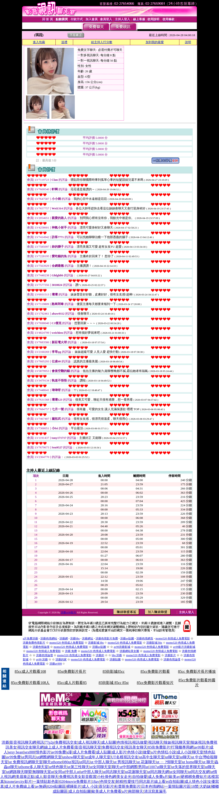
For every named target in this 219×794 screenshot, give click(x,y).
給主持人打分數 (101, 42)
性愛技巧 (131, 782)
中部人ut (73, 772)
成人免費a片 (158, 777)
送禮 (64, 42)
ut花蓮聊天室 (136, 772)
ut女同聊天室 (100, 767)
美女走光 (123, 777)
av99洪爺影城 (122, 646)
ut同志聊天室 (113, 772)
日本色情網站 (152, 786)
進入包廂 (39, 42)
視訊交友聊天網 (30, 747)
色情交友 (107, 782)
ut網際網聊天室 (49, 757)
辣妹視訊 (198, 742)
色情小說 (134, 752)
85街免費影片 (159, 747)
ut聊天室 (172, 757)
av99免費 (58, 752)
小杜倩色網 (106, 777)
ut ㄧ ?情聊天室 (168, 762)
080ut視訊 (71, 762)
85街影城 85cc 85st (114, 683)
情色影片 (43, 752)
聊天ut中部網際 (124, 767)
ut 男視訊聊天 (125, 762)
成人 (39, 777)
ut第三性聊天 (78, 767)
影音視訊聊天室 (88, 747)
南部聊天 (135, 791)
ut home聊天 (192, 762)
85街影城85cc (113, 671)
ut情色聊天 (58, 767)
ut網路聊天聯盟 (18, 772)
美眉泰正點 (25, 777)
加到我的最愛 (155, 42)
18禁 (194, 786)
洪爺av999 (55, 663)
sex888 (29, 752)
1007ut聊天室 (160, 767)
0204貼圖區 (56, 786)
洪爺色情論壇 (41, 646)
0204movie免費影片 (75, 782)
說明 (188, 42)
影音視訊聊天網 (23, 742)
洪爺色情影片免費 (107, 638)
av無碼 (40, 786)
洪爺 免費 (71, 651)
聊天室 (197, 752)
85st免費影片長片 (72, 671)
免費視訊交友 (66, 742)
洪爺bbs (75, 638)
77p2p (49, 742)
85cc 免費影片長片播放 (197, 671)
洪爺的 (100, 655)
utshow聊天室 (73, 757)
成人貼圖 (108, 742)
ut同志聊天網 (158, 772)
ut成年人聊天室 (97, 757)
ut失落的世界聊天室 (187, 767)
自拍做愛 (139, 777)
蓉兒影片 (106, 786)
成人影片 (119, 752)
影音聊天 (51, 777)
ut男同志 (29, 757)
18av (95, 782)
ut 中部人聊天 (101, 762)
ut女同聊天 (178, 772)
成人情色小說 (196, 782)
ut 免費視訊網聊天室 (25, 762)
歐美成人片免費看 (106, 791)
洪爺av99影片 (69, 612)
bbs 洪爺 (117, 655)
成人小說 (184, 752)
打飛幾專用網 (182, 747)
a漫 (69, 752)
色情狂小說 (166, 752)
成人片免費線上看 (19, 786)
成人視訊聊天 (89, 742)
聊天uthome (52, 762)
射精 (119, 782)
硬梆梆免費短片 (194, 777)
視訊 (40, 742)
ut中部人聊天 (91, 772)
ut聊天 (185, 757)
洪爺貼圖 (115, 659)
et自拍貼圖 (175, 782)
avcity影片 (23, 782)
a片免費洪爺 (30, 638)
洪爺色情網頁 (144, 638)
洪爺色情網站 (48, 638)
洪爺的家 (61, 659)
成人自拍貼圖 (79, 791)
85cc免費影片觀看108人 (30, 683)
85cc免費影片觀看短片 (155, 683)
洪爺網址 (87, 638)
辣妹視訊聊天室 (177, 742)
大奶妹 (205, 786)
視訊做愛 (139, 742)
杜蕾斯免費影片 (127, 786)
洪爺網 (63, 638)
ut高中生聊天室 (151, 757)
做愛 (146, 752)
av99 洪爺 (42, 659)
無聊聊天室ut (43, 772)
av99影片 (201, 747)
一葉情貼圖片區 (177, 786)
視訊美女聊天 (136, 747)
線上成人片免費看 (59, 747)
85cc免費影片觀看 (155, 671)
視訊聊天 (155, 742)
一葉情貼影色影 (46, 782)
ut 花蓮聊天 (146, 762)
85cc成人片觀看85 (72, 683)
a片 (154, 752)
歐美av (174, 777)
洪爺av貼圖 (127, 638)
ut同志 (84, 762)
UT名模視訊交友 (124, 757)
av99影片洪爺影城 (184, 646)
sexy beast (16, 752)
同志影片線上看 (152, 782)
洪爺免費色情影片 (34, 642)
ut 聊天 (208, 762)
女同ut (60, 772)
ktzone (10, 782)
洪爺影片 (170, 655)
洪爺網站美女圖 (129, 651)
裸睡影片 (73, 786)
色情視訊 (124, 742)
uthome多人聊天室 (33, 767)
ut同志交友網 (199, 772)
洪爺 (5, 742)
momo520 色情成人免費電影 (172, 638)
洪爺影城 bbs (96, 642)
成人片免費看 (84, 752)
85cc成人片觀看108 (30, 671)
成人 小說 (90, 786)
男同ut (143, 767)
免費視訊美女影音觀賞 (77, 777)
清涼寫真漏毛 (155, 791)
